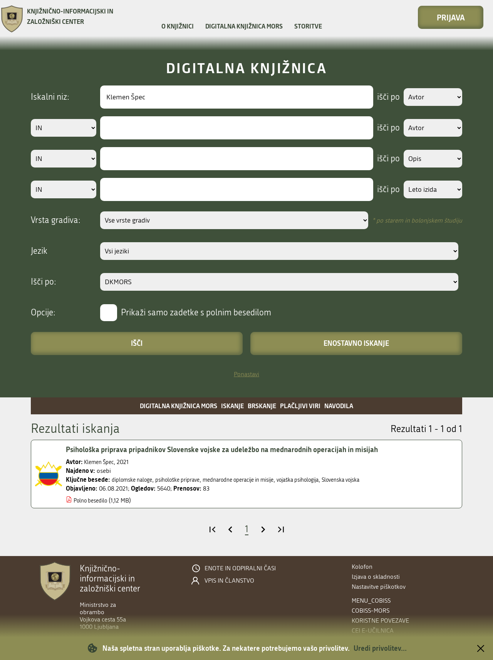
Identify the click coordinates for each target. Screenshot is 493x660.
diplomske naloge (135, 479)
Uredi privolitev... (380, 648)
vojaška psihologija (329, 479)
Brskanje (262, 405)
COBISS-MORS (370, 610)
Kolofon (362, 566)
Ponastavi (246, 374)
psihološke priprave (188, 479)
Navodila (338, 405)
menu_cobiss (371, 600)
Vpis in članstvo (229, 581)
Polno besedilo (93, 500)
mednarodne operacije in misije (259, 479)
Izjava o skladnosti (376, 576)
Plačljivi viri (300, 405)
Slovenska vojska (379, 479)
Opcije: (43, 313)
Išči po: (43, 282)
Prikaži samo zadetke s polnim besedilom (196, 313)
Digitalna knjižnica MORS (244, 26)
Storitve (308, 26)
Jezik (39, 251)
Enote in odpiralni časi (240, 568)
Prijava (451, 17)
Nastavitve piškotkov (379, 586)
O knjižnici (177, 26)
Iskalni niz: (50, 97)
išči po (383, 97)
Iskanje (232, 405)
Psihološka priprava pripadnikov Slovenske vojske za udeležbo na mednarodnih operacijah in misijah (236, 449)
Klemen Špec (101, 462)
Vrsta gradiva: (55, 220)
